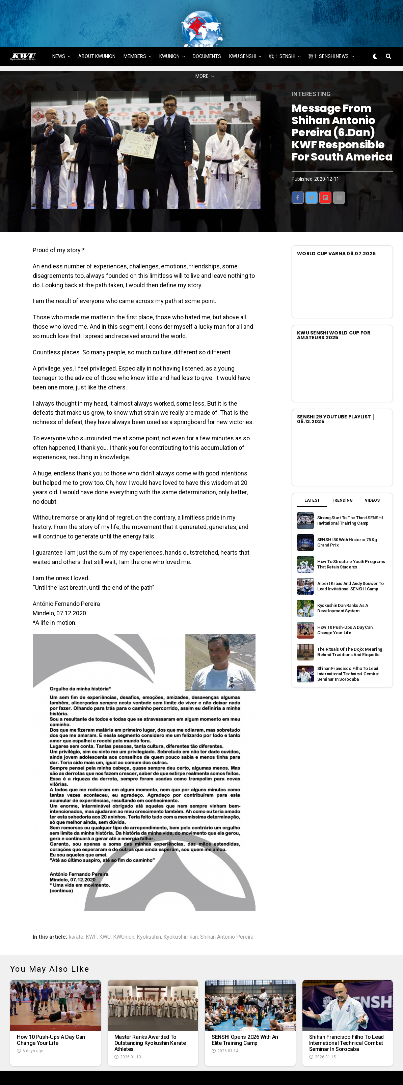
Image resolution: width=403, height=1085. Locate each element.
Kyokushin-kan (180, 916)
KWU (105, 916)
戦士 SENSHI (282, 36)
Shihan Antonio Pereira (226, 916)
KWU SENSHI (242, 36)
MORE (202, 56)
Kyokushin (149, 916)
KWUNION (169, 36)
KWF (91, 916)
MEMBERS (135, 36)
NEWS (58, 36)
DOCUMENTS (207, 36)
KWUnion (123, 916)
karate (76, 916)
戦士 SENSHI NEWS (328, 36)
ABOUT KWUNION (96, 36)
